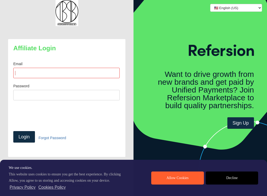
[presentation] (53, 116)
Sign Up (241, 123)
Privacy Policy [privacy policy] (23, 187)
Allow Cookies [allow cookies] (178, 178)
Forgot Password (52, 138)
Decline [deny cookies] (232, 178)
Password (21, 86)
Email (17, 64)
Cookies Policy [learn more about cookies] (52, 187)
